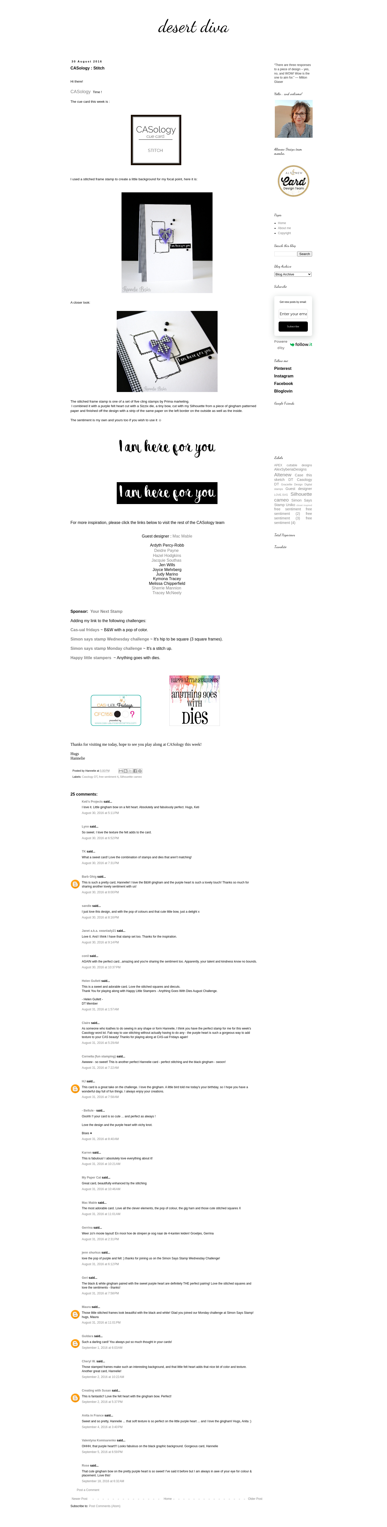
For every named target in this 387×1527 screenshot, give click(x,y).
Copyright (284, 233)
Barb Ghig (89, 876)
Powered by (293, 344)
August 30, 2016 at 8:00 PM (100, 892)
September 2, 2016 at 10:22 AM (103, 1377)
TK (84, 851)
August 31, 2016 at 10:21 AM (101, 1164)
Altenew (282, 474)
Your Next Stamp (106, 611)
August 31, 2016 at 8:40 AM (100, 1139)
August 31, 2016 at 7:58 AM (100, 1097)
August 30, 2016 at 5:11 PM (100, 813)
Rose (85, 1465)
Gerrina (87, 1227)
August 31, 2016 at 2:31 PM (100, 1239)
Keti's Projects (92, 801)
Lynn (85, 826)
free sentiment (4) (293, 520)
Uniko (290, 505)
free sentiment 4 (108, 776)
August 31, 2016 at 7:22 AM (100, 1068)
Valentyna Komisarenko (99, 1440)
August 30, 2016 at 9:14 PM (100, 942)
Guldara (87, 1336)
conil (85, 956)
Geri (85, 1278)
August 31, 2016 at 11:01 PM (101, 1322)
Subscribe (293, 326)
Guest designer (299, 489)
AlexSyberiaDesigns (290, 469)
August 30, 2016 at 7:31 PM (100, 863)
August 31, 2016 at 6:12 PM (100, 1264)
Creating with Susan (96, 1390)
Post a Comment (88, 1490)
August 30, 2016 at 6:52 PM (100, 838)
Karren (87, 1152)
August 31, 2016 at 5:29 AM (100, 1043)
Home (168, 1499)
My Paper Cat (91, 1177)
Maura (86, 1307)
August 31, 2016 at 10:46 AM (101, 1189)
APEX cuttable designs (293, 465)
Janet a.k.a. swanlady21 (99, 931)
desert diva (194, 26)
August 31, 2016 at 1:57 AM (100, 1009)
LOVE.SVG (281, 494)
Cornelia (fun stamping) (99, 1056)
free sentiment (287, 509)
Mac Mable (182, 536)
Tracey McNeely (167, 593)
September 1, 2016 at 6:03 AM (102, 1348)
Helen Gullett (91, 981)
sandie (87, 906)
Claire (86, 1023)
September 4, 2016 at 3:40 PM (102, 1427)
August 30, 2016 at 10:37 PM (101, 967)
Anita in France (93, 1415)
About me (284, 228)
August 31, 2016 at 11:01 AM (101, 1214)
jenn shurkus (91, 1252)
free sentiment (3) (293, 516)
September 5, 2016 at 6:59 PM (102, 1452)
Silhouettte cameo (131, 776)
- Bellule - (89, 1110)
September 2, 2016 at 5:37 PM (102, 1402)
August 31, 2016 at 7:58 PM (100, 1293)
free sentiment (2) (293, 511)
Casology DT (89, 776)
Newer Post (79, 1499)
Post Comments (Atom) (105, 1506)
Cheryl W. (89, 1361)
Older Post (255, 1499)
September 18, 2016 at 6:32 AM (103, 1481)
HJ (84, 1081)
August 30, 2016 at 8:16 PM (100, 917)
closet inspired (304, 505)
